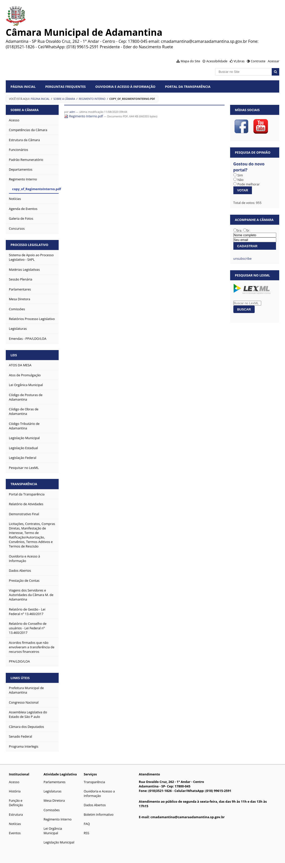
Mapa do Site (190, 61)
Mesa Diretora (54, 800)
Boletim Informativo (99, 814)
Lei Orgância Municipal (53, 830)
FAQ (87, 823)
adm (72, 112)
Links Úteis (20, 678)
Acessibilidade (216, 61)
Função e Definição (16, 802)
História (15, 791)
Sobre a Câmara (64, 99)
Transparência (24, 484)
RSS (86, 833)
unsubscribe (242, 258)
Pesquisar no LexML (252, 275)
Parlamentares (54, 782)
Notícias (15, 823)
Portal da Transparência (187, 86)
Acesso (14, 782)
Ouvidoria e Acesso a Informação (99, 793)
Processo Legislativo (29, 244)
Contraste (258, 61)
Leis (14, 355)
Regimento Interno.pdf (84, 116)
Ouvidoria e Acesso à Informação (125, 86)
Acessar (273, 61)
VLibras (239, 61)
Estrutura (16, 814)
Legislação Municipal (59, 842)
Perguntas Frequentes (65, 86)
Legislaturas (52, 791)
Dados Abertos (95, 805)
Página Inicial (23, 86)
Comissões (52, 810)
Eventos (15, 833)
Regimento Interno (92, 99)
